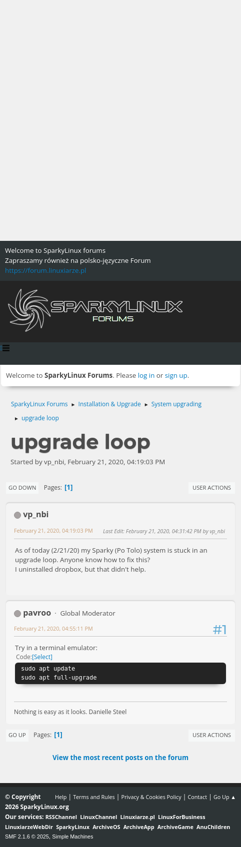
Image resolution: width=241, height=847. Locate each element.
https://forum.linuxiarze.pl (45, 270)
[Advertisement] (120, 120)
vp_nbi (35, 514)
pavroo (37, 612)
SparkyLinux (73, 827)
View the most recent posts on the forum (120, 757)
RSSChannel (61, 817)
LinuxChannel (98, 817)
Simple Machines (72, 837)
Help (60, 797)
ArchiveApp (139, 827)
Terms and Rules (94, 797)
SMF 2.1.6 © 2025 (27, 837)
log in (146, 375)
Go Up (17, 735)
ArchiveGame (176, 827)
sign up (176, 375)
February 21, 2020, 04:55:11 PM (53, 628)
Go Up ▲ (225, 797)
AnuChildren (213, 827)
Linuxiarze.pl (137, 817)
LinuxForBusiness (181, 817)
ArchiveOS (106, 827)
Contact (197, 797)
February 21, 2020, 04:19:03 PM (53, 530)
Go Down (22, 487)
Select (42, 657)
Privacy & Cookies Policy (151, 797)
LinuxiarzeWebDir (29, 827)
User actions (211, 487)
